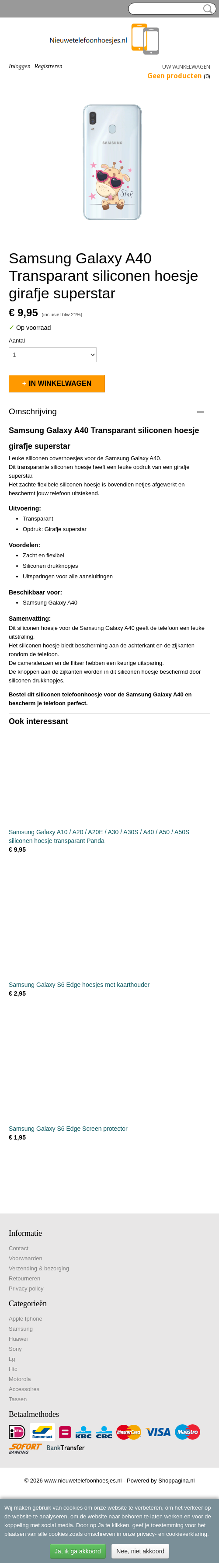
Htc (13, 1369)
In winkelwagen (60, 383)
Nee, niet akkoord (140, 1551)
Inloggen (20, 66)
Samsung (21, 1328)
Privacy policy (26, 1288)
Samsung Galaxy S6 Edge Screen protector (68, 1128)
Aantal (17, 340)
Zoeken (206, 9)
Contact (18, 1248)
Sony (15, 1349)
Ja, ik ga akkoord (78, 1551)
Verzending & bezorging (39, 1268)
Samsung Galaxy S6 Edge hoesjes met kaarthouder (79, 984)
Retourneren (24, 1278)
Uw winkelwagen (186, 66)
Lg (12, 1359)
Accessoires (24, 1389)
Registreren (48, 66)
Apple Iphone (25, 1318)
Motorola (20, 1379)
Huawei (18, 1339)
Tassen (18, 1399)
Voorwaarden (25, 1258)
